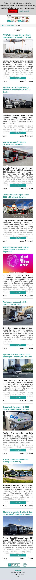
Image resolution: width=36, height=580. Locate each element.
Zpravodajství (10, 25)
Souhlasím (13, 11)
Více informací (24, 11)
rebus (21, 81)
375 (25, 565)
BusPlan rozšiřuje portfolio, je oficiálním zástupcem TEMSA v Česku (16, 89)
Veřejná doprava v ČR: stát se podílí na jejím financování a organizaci (16, 249)
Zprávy (5, 81)
